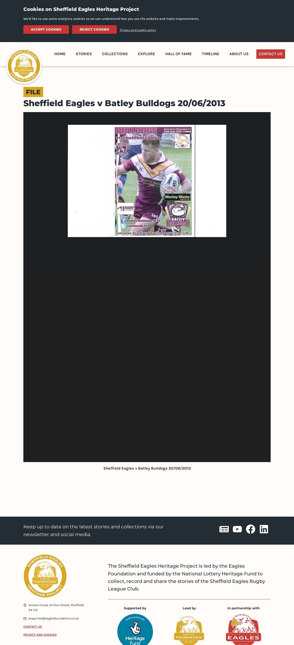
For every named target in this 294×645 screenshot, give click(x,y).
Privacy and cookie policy (138, 30)
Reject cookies (94, 29)
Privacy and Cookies (40, 635)
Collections (115, 54)
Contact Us (271, 54)
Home (60, 54)
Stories (84, 54)
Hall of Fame (178, 54)
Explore (146, 54)
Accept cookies (46, 29)
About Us (239, 54)
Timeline (210, 54)
